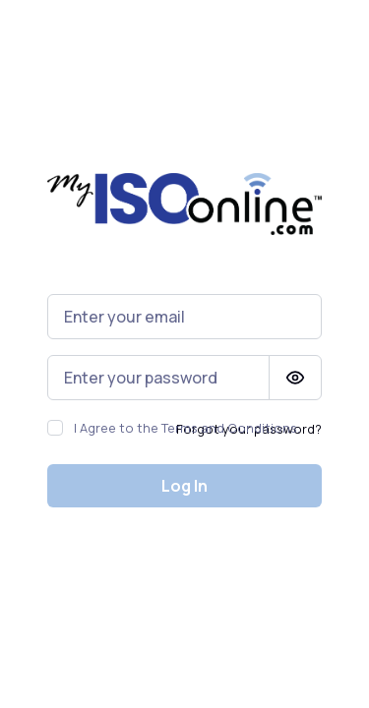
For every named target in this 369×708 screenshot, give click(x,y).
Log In (184, 486)
